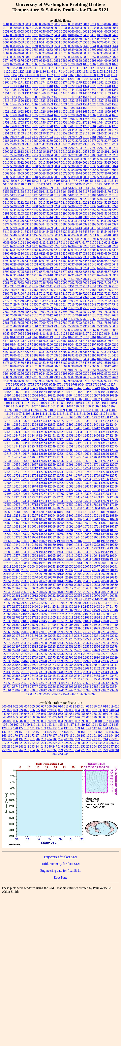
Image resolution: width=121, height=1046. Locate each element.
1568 (42, 104)
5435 (86, 231)
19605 (52, 555)
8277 (28, 351)
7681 (6, 322)
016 (94, 706)
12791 (25, 482)
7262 (64, 297)
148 (9, 732)
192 (100, 735)
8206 (86, 344)
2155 (35, 133)
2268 (42, 140)
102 (105, 721)
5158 (21, 191)
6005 (71, 235)
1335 (13, 89)
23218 (52, 672)
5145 (93, 188)
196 (4, 739)
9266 (21, 373)
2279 (6, 144)
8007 (115, 326)
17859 (69, 504)
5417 (107, 228)
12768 (87, 475)
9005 (93, 366)
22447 (69, 643)
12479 (7, 442)
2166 (107, 133)
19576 (7, 555)
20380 (52, 581)
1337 (28, 89)
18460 (7, 523)
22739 (69, 654)
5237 (78, 206)
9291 (57, 373)
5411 (64, 228)
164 (100, 732)
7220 (86, 293)
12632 (43, 457)
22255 (25, 639)
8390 (57, 355)
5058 (93, 169)
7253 (21, 297)
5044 (115, 166)
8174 (28, 341)
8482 (35, 362)
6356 (28, 257)
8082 (115, 330)
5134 (13, 188)
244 (38, 746)
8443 (35, 359)
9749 (115, 381)
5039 (93, 166)
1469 (115, 93)
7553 (21, 308)
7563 (57, 308)
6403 (50, 260)
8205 (78, 344)
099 (88, 721)
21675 (69, 614)
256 (105, 746)
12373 (34, 421)
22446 (61, 643)
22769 (34, 657)
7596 (64, 311)
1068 (35, 64)
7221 (93, 293)
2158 (57, 133)
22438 (43, 643)
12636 (78, 457)
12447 (16, 435)
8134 (107, 333)
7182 (78, 290)
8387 (50, 355)
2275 (93, 140)
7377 (6, 300)
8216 (42, 348)
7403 (71, 300)
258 (117, 746)
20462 (69, 581)
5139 (50, 188)
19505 (96, 552)
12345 (7, 417)
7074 (86, 279)
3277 (71, 155)
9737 (100, 381)
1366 (42, 93)
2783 (6, 148)
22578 (114, 646)
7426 (6, 304)
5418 (115, 228)
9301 (93, 373)
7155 (100, 286)
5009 (115, 159)
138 (71, 728)
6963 (107, 275)
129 (21, 728)
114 (55, 724)
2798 (107, 148)
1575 (93, 104)
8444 (42, 359)
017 (99, 706)
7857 (28, 326)
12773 (114, 475)
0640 (86, 46)
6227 (50, 246)
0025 (28, 28)
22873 (52, 661)
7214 (57, 293)
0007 (50, 24)
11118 (77, 413)
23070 (61, 668)
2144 (71, 129)
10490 (96, 391)
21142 (87, 599)
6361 (64, 257)
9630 (78, 377)
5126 (78, 184)
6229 (64, 246)
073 (60, 717)
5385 (50, 224)
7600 (93, 311)
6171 (78, 242)
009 (55, 706)
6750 (57, 268)
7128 (20, 286)
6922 (78, 275)
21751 (114, 614)
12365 (78, 417)
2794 (78, 148)
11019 (34, 402)
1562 (115, 100)
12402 (105, 424)
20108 (25, 570)
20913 (43, 595)
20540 (43, 584)
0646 (13, 49)
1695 (64, 119)
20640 (7, 592)
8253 (6, 351)
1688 (21, 119)
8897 (64, 366)
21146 (95, 599)
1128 (28, 71)
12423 (25, 432)
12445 (114, 432)
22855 (34, 661)
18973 (16, 537)
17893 (87, 504)
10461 (25, 391)
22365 (114, 639)
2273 (78, 140)
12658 (43, 464)
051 (55, 713)
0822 (35, 53)
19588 (25, 555)
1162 (50, 75)
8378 (6, 355)
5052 (57, 169)
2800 (6, 151)
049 (43, 713)
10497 (7, 395)
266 (43, 750)
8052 (64, 330)
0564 (57, 42)
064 (9, 717)
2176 (64, 137)
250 (71, 746)
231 (83, 743)
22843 (16, 661)
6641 (100, 264)
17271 (52, 493)
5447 (115, 231)
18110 (69, 512)
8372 (100, 351)
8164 (93, 337)
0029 (50, 28)
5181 (71, 195)
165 (105, 732)
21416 (43, 606)
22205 (52, 635)
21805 (52, 617)
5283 (21, 213)
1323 (78, 86)
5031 (35, 166)
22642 (52, 650)
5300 (78, 213)
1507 (50, 97)
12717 (60, 468)
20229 (105, 573)
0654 (57, 49)
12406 (7, 428)
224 (43, 743)
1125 (7, 71)
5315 (57, 217)
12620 (52, 453)
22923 (87, 661)
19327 (52, 548)
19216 (87, 544)
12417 (96, 428)
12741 (61, 472)
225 (49, 743)
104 (117, 721)
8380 (13, 355)
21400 (34, 606)
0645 (6, 49)
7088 (50, 282)
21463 (96, 606)
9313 (35, 377)
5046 (13, 169)
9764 (81, 384)
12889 (7, 490)
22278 (69, 639)
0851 (50, 57)
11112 (52, 413)
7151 (71, 286)
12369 (114, 417)
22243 (7, 639)
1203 (78, 78)
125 (116, 724)
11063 (113, 402)
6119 (64, 242)
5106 (64, 180)
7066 (64, 279)
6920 (64, 275)
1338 (35, 89)
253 (88, 746)
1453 (107, 93)
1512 (78, 97)
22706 (114, 650)
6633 (50, 264)
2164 (93, 133)
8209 (107, 344)
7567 (71, 308)
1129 (35, 71)
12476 (96, 439)
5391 (86, 224)
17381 (25, 497)
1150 (78, 71)
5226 (115, 202)
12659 (52, 464)
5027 (6, 166)
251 (77, 746)
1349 (107, 89)
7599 (86, 311)
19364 (105, 548)
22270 (52, 639)
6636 (64, 264)
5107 (71, 180)
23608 (61, 683)
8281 (42, 351)
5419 (6, 231)
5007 (100, 159)
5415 (93, 228)
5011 (13, 162)
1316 (35, 86)
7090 (64, 282)
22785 (61, 657)
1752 (13, 122)
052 (60, 713)
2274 (86, 140)
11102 (87, 410)
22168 (7, 635)
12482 (34, 442)
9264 (6, 373)
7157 (115, 286)
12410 (43, 428)
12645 (43, 461)
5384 (42, 224)
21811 (69, 617)
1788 (6, 129)
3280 (93, 155)
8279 (35, 351)
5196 (57, 199)
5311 (42, 217)
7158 (6, 290)
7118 (13, 286)
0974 (6, 64)
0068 (13, 35)
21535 (105, 610)
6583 (6, 264)
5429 (64, 231)
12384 (7, 424)
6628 (13, 264)
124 (110, 724)
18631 (16, 526)
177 (55, 735)
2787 (35, 148)
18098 (52, 512)
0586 (21, 46)
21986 (69, 628)
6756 (100, 268)
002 (15, 706)
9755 (31, 384)
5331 (57, 220)
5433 (71, 231)
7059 (57, 279)
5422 (28, 231)
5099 (13, 180)
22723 (25, 654)
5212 (20, 202)
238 (4, 746)
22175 (16, 635)
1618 (107, 108)
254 (94, 746)
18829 (25, 533)
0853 (64, 57)
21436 (69, 606)
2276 (100, 140)
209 (77, 739)
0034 (86, 28)
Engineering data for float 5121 (60, 870)
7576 (107, 308)
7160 (21, 290)
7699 (35, 322)
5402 (35, 228)
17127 (69, 490)
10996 (52, 399)
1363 (21, 93)
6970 (13, 279)
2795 (86, 148)
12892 (16, 490)
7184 (93, 290)
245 (43, 746)
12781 (61, 479)
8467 (93, 359)
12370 (7, 421)
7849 (13, 326)
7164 (35, 290)
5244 (13, 210)
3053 (42, 155)
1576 (100, 104)
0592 (42, 46)
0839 (21, 57)
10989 (114, 395)
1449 (78, 93)
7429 (13, 304)
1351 (6, 93)
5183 (86, 195)
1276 (57, 82)
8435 (28, 359)
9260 (115, 370)
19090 (61, 541)
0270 (35, 35)
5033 (50, 166)
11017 (17, 402)
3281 (100, 155)
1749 (107, 119)
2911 (107, 151)
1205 (92, 78)
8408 (6, 359)
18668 (52, 526)
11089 (95, 406)
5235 (64, 206)
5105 (57, 180)
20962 (87, 595)
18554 (61, 523)
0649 (28, 49)
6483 (64, 260)
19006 (34, 537)
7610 (35, 315)
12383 (114, 421)
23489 (34, 679)
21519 (78, 610)
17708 (25, 504)
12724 (87, 468)
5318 (78, 217)
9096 (57, 370)
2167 (115, 133)
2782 (115, 144)
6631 (35, 264)
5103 (42, 180)
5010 (6, 162)
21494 (43, 610)
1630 (50, 111)
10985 (78, 395)
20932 (69, 595)
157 (60, 732)
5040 (100, 166)
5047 (21, 169)
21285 (34, 603)
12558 (87, 446)
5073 (71, 173)
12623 (78, 453)
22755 (7, 657)
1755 (35, 122)
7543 (93, 304)
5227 (6, 206)
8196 (21, 344)
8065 (78, 330)
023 (15, 710)
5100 (21, 180)
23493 (43, 679)
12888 (114, 486)
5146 (100, 188)
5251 (64, 210)
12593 (16, 450)
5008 (107, 159)
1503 (35, 97)
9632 (93, 377)
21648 (25, 614)
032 (66, 710)
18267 (34, 515)
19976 (69, 563)
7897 (42, 326)
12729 (7, 472)
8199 (42, 344)
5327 (28, 220)
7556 (28, 308)
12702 (105, 464)
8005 (107, 326)
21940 (114, 624)
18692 (69, 526)
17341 (114, 493)
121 (93, 724)
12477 (105, 439)
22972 (43, 664)
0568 (86, 42)
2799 (115, 148)
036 (88, 710)
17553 (69, 501)
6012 (100, 235)
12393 (52, 424)
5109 (86, 180)
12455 (87, 435)
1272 (28, 82)
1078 (71, 64)
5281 (6, 213)
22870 (43, 661)
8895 (57, 366)
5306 (6, 217)
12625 (96, 453)
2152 (13, 133)
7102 (100, 282)
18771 (52, 530)
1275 (50, 82)
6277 (100, 246)
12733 (25, 472)
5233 (50, 206)
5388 (64, 224)
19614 (61, 555)
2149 (107, 129)
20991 (8, 599)
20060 (78, 566)
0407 (78, 35)
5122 (49, 184)
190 (88, 735)
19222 (96, 544)
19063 (105, 537)
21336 (96, 603)
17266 (34, 493)
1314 (21, 86)
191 (94, 735)
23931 (52, 690)
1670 (21, 115)
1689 (28, 119)
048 (38, 713)
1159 (28, 75)
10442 (69, 388)
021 (4, 710)
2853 (86, 151)
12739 (52, 472)
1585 (50, 108)
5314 (49, 217)
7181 (71, 290)
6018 (107, 235)
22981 (61, 664)
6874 (50, 271)
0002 (13, 24)
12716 (52, 468)
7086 (42, 282)
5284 (28, 213)
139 (77, 728)
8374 (107, 351)
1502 (28, 97)
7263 (71, 297)
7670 (100, 319)
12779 (43, 479)
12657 (34, 464)
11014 (8, 402)
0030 (57, 28)
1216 (107, 78)
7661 (64, 319)
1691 (35, 119)
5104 (50, 180)
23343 (105, 672)
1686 (6, 119)
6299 (57, 250)
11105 (113, 410)
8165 (100, 337)
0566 (71, 42)
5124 (64, 184)
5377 (6, 224)
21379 (16, 606)
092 (49, 721)
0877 (28, 60)
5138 (42, 188)
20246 (7, 577)
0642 (100, 46)
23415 (52, 675)
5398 (6, 228)
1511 (71, 97)
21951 (7, 628)
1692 (42, 119)
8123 (64, 333)
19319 (43, 548)
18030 (69, 508)
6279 (115, 246)
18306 (69, 515)
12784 (87, 479)
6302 (78, 250)
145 (111, 728)
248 (60, 746)
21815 (78, 617)
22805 (87, 657)
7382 (28, 300)
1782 (78, 126)
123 (104, 724)
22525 (52, 646)
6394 (13, 260)
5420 (13, 231)
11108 (26, 413)
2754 (100, 144)
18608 (114, 523)
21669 (52, 614)
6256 (78, 246)
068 (32, 717)
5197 (64, 199)
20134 (78, 570)
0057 (50, 31)
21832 (114, 617)
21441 (78, 606)
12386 (25, 424)
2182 (100, 137)
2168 (6, 137)
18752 (16, 530)
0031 (64, 28)
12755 (43, 475)
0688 (64, 49)
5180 (64, 195)
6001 (57, 235)
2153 (21, 133)
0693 (100, 49)
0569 (93, 42)
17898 (96, 504)
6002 (64, 235)
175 (43, 735)
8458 (71, 359)
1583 (35, 108)
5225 (107, 202)
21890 (34, 624)
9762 (67, 384)
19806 (78, 559)
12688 (61, 464)
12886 (105, 486)
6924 (93, 275)
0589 (28, 46)
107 (16, 724)
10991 (16, 399)
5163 (57, 191)
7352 (107, 297)
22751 (105, 654)
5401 (28, 228)
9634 (100, 377)
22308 (105, 639)
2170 (21, 137)
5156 (6, 191)
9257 (107, 370)
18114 (78, 512)
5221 (78, 202)
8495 (71, 362)
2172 (35, 137)
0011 (71, 24)
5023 (93, 162)
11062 (104, 402)
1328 (107, 86)
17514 (34, 501)
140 (83, 728)
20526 (114, 581)
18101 (61, 512)
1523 (42, 100)
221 (26, 743)
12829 (25, 486)
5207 (100, 199)
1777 (42, 126)
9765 (89, 384)
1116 (57, 68)
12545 (43, 446)
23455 (96, 675)
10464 (43, 391)
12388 (34, 424)
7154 (93, 286)
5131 (107, 184)
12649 (78, 461)
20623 (87, 588)
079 (94, 717)
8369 (93, 351)
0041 (115, 28)
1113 (36, 68)
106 (10, 724)
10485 (78, 391)
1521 (28, 100)
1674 (50, 115)
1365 (35, 93)
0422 (6, 38)
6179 (93, 242)
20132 (69, 570)
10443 (78, 388)
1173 (13, 78)
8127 (86, 333)
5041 (107, 166)
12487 (69, 442)
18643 (25, 526)
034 (77, 710)
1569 (50, 104)
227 (60, 743)
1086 (86, 64)
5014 (35, 162)
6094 (93, 239)
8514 (6, 366)
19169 (34, 544)
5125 (71, 184)
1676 (57, 115)
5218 (64, 202)
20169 (43, 573)
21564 (7, 614)
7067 (71, 279)
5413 (78, 228)
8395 (93, 355)
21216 (113, 599)
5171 (115, 191)
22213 (69, 635)
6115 (50, 242)
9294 (71, 373)
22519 (43, 646)
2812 (13, 151)
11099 (61, 410)
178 (60, 735)
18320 (87, 515)
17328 (96, 493)
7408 (86, 300)
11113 (60, 413)
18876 (78, 533)
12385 (16, 424)
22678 (87, 650)
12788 (7, 482)
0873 (115, 57)
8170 (6, 341)
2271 (64, 140)
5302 (93, 213)
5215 (42, 202)
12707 (114, 464)
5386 (57, 224)
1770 (28, 126)
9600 (64, 377)
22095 (61, 632)
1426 (57, 93)
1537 (100, 100)
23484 (25, 679)
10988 (105, 395)
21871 (87, 621)
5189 (6, 199)
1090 (115, 64)
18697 (78, 526)
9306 (13, 377)
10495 (114, 391)
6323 (35, 253)
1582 (28, 108)
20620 (78, 588)
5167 (86, 191)
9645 (6, 381)
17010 (25, 490)
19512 (105, 552)
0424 (21, 38)
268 (55, 750)
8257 (21, 351)
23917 (43, 690)
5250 (57, 210)
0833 (100, 53)
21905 (69, 624)
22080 (34, 632)
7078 (100, 279)
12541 (16, 446)
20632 (114, 588)
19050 (87, 537)
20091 (114, 566)
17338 (105, 493)
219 (15, 743)
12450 (43, 435)
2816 (42, 151)
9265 (13, 373)
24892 (92, 694)
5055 (71, 169)
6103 (35, 242)
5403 (42, 228)
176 (49, 735)
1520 (21, 100)
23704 (96, 683)
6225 (35, 246)
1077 (64, 64)
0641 (93, 46)
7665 (78, 319)
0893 (93, 60)
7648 (28, 319)
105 (4, 724)
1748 (100, 119)
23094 (87, 668)
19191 (61, 544)
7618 (78, 315)
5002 (64, 159)
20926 (61, 595)
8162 (78, 337)
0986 (28, 64)
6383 (100, 257)
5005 (86, 159)
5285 (35, 213)
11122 (94, 413)
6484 (71, 260)
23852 (105, 686)
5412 (71, 228)
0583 (13, 46)
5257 (93, 210)
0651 (42, 49)
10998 (70, 399)
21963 (25, 628)
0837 (13, 57)
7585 (13, 311)
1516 (107, 97)
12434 (96, 432)
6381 (86, 257)
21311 (87, 603)
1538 (107, 100)
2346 (71, 144)
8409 (13, 359)
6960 (100, 275)
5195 (50, 199)
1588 (71, 108)
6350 (107, 253)
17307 (61, 493)
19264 (105, 544)
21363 (114, 603)
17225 (16, 493)
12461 (25, 439)
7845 (6, 326)
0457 (64, 38)
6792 (115, 268)
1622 (13, 111)
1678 (71, 115)
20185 (61, 573)
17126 (61, 490)
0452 (28, 38)
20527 (7, 584)
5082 (21, 177)
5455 (50, 235)
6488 (93, 260)
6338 (86, 253)
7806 (86, 322)
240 (15, 746)
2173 (42, 137)
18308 (78, 515)
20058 (69, 566)
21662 (34, 614)
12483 (43, 442)
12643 (25, 461)
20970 (96, 595)
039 (105, 710)
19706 (7, 559)
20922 (52, 595)
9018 (115, 366)
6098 (6, 242)
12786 (105, 479)
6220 (6, 246)
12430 (69, 432)
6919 (57, 275)
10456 (114, 388)
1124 (114, 68)
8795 (21, 366)
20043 (34, 566)
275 (83, 750)
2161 (71, 133)
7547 (107, 304)
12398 (78, 424)
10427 (111, 384)
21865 (78, 621)
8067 (93, 330)
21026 (26, 599)
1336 (21, 89)
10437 (52, 388)
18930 (114, 533)
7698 (28, 322)
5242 (115, 206)
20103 (16, 570)
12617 (25, 453)
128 (15, 728)
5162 (50, 191)
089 (32, 721)
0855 (78, 57)
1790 (21, 129)
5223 (93, 202)
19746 (52, 559)
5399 (13, 228)
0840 (28, 57)
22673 (78, 650)
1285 (107, 82)
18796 (78, 530)
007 (43, 706)
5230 (28, 206)
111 (38, 724)
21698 (87, 614)
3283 (115, 155)
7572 (93, 308)
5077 (100, 173)
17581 (87, 501)
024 (21, 710)
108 (21, 724)
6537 (107, 260)
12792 (34, 482)
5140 (57, 188)
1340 (50, 89)
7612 (49, 315)
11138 (112, 413)
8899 (78, 366)
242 (26, 746)
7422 (107, 300)
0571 (107, 42)
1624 (28, 111)
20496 (96, 581)
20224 (96, 573)
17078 (52, 490)
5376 (115, 220)
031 (60, 710)
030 (55, 710)
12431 (78, 432)
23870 (25, 690)
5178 (50, 195)
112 (43, 724)
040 (111, 710)
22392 (16, 643)
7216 (71, 293)
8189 (107, 341)
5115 (6, 184)
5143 (78, 188)
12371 (16, 421)
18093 (34, 512)
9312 (28, 377)
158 (66, 732)
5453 (42, 235)
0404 (57, 35)
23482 (16, 679)
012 (71, 706)
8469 (100, 359)
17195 (7, 493)
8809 (28, 366)
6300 (64, 250)
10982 (52, 395)
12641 (7, 461)
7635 (115, 315)
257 (111, 746)
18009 (34, 508)
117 (71, 724)
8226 (71, 348)
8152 (64, 337)
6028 (64, 239)
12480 (16, 442)
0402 (49, 35)
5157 (13, 191)
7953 (64, 326)
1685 (115, 115)
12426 (43, 432)
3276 (64, 155)
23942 (69, 690)
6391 (107, 257)
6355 (21, 257)
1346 (86, 89)
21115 (61, 599)
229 (71, 743)
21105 (52, 599)
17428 (69, 497)
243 (32, 746)
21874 (96, 621)
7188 (6, 293)
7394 (50, 300)
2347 (78, 144)
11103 (95, 410)
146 (117, 728)
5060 (100, 169)
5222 (86, 202)
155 (49, 732)
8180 (64, 341)
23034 (105, 664)
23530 (96, 679)
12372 (25, 421)
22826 (105, 657)
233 (94, 743)
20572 (87, 584)
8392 (71, 355)
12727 (105, 468)
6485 (78, 260)
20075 (87, 566)
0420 (107, 35)
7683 (13, 322)
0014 (93, 24)
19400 (16, 552)
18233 (16, 515)
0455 (50, 38)
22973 (52, 664)
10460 (16, 391)
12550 (61, 446)
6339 (93, 253)
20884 (25, 595)
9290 (50, 373)
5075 (86, 173)
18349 (16, 519)
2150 (115, 129)
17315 (78, 493)
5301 (86, 213)
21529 (96, 610)
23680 (87, 683)
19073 (34, 541)
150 (21, 732)
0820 (21, 53)
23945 (78, 690)
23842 (87, 686)
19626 (78, 555)
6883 (86, 271)
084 (4, 721)
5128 (93, 184)
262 (21, 750)
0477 (86, 38)
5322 (107, 217)
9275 (35, 373)
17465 (105, 497)
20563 (78, 584)
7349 (100, 297)
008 (49, 706)
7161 (28, 290)
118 (76, 724)
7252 (13, 297)
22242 (114, 635)
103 (111, 721)
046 (26, 713)
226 (55, 743)
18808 (87, 530)
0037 (100, 28)
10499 (16, 395)
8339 (78, 351)
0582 (6, 46)
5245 (21, 210)
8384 (42, 355)
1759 (64, 122)
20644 (16, 592)
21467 (105, 606)
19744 (43, 559)
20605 (52, 588)
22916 (78, 661)
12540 (7, 446)
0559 (49, 42)
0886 (64, 60)
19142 (16, 544)
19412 (43, 552)
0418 (93, 35)
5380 (21, 224)
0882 (57, 60)
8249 (107, 348)
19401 (25, 552)
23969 (114, 690)
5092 (93, 177)
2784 (13, 148)
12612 (96, 450)
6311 (28, 253)
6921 (71, 275)
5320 (93, 217)
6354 (13, 257)
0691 (86, 49)
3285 (13, 159)
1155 (114, 71)
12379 (78, 421)
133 (43, 728)
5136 (28, 188)
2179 (78, 137)
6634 (57, 264)
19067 (16, 541)
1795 (42, 129)
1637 (93, 111)
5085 (42, 177)
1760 (71, 122)
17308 (69, 493)
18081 (16, 512)
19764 (69, 559)
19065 (114, 537)
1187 (21, 78)
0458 (71, 38)
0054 (28, 31)
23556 (114, 679)
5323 (115, 217)
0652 (50, 49)
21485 (16, 610)
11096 (34, 410)
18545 (52, 523)
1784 (93, 126)
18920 (105, 533)
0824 (50, 53)
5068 (42, 173)
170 (15, 735)
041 (117, 710)
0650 (35, 49)
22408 (25, 643)
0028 (42, 28)
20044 (43, 566)
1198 (42, 78)
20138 (114, 570)
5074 (78, 173)
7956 (71, 326)
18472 (25, 523)
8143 (21, 337)
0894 (100, 60)
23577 (16, 683)
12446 (7, 435)
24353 (47, 694)
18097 (43, 512)
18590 (87, 523)
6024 (35, 239)
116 (66, 724)
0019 (6, 28)
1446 (64, 93)
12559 (96, 446)
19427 (52, 552)
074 (66, 717)
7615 (71, 315)
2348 (86, 144)
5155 (115, 188)
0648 (21, 49)
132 (38, 728)
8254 (13, 351)
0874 (6, 60)
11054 (69, 402)
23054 (25, 668)
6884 (93, 271)
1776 (35, 126)
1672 (35, 115)
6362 (71, 257)
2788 (42, 148)
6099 (13, 242)
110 (33, 724)
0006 (42, 24)
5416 (100, 228)
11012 (113, 399)
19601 (43, 555)
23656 (78, 683)
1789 (13, 129)
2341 (35, 144)
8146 (42, 337)
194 (111, 735)
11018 (25, 402)
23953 (96, 690)
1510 (64, 97)
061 (111, 713)
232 (88, 743)
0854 (71, 57)
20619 (69, 588)
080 (100, 717)
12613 (105, 450)
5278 (100, 210)
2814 (28, 151)
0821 (28, 53)
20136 (96, 570)
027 (38, 710)
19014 (43, 537)
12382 (105, 421)
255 (100, 746)
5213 (28, 202)
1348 (100, 89)
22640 (43, 650)
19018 (61, 537)
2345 (64, 144)
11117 (69, 413)
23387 (25, 675)
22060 (7, 632)
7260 (50, 297)
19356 (87, 548)
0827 (57, 53)
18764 (43, 530)
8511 (115, 362)
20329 (87, 577)
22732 (61, 654)
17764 (52, 504)
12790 (16, 482)
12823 (87, 482)
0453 (35, 38)
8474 (115, 359)
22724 (34, 654)
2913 (6, 155)
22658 (69, 650)
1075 (50, 64)
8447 (50, 359)
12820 (61, 482)
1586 (57, 108)
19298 (16, 548)
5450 (21, 235)
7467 (42, 304)
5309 (28, 217)
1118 (71, 68)
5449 (13, 235)
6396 (21, 260)
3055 (57, 155)
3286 (21, 159)
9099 (64, 370)
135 (55, 728)
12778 (34, 479)
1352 (13, 93)
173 (32, 735)
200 (26, 739)
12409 (34, 428)
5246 (28, 210)
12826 (114, 482)
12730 (16, 472)
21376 (7, 606)
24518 (56, 694)
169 (9, 735)
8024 (28, 330)
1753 (21, 122)
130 (26, 728)
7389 (42, 300)
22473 (78, 643)
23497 (52, 679)
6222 (13, 246)
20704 (69, 592)
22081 (43, 632)
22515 (34, 646)
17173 (105, 490)
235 (105, 743)
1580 (13, 108)
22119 (78, 632)
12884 (87, 486)
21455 (87, 606)
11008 (105, 399)
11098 (52, 410)
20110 (43, 570)
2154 (28, 133)
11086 (87, 406)
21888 (25, 624)
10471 (61, 391)
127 (9, 728)
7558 (42, 308)
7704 (50, 322)
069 (38, 717)
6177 (85, 242)
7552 (13, 308)
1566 (28, 104)
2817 (50, 151)
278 (100, 750)
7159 (13, 290)
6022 (21, 239)
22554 (78, 646)
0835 (115, 53)
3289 (42, 159)
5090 (78, 177)
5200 (86, 199)
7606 (13, 315)
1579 (6, 108)
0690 (78, 49)
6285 (42, 250)
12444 (105, 432)
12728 (114, 468)
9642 (115, 377)
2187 (115, 137)
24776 (83, 694)
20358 (25, 581)
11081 (52, 406)
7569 (86, 308)
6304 (93, 250)
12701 (96, 464)
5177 (42, 195)
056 (83, 713)
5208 (107, 199)
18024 (61, 508)
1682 (93, 115)
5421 (21, 231)
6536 (100, 260)
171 (21, 735)
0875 (13, 60)
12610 (78, 450)
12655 (16, 464)
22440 (52, 643)
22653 (61, 650)
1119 (78, 68)
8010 (13, 330)
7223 (107, 293)
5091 (86, 177)
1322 (71, 86)
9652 (28, 381)
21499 (52, 610)
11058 (95, 402)
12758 (61, 475)
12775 (16, 479)
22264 (43, 639)
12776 (25, 479)
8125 (71, 333)
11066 (17, 406)
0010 (64, 24)
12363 (61, 417)
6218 (107, 242)
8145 (35, 337)
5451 (28, 235)
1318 (50, 86)
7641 (6, 319)
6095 (100, 239)
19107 (78, 541)
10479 (69, 391)
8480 (21, 362)
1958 (50, 129)
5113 (107, 180)
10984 (69, 395)
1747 (93, 119)
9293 (64, 373)
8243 (93, 348)
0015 (100, 24)
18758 (25, 530)
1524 (50, 100)
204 (49, 739)
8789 (13, 366)
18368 (34, 519)
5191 (21, 199)
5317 (71, 217)
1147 (57, 71)
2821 (78, 151)
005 (32, 706)
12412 (60, 428)
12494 (87, 442)
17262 (25, 493)
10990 (8, 399)
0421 (115, 35)
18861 (52, 533)
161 (83, 732)
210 (83, 739)
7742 (57, 322)
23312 (78, 672)
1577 (107, 104)
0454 (42, 38)
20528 (16, 584)
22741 (78, 654)
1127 (21, 71)
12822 (78, 482)
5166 (78, 191)
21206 (104, 599)
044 (15, 713)
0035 (93, 28)
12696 (78, 464)
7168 (64, 290)
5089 (71, 177)
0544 (42, 42)
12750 (7, 475)
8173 (21, 341)
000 (4, 706)
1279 (78, 82)
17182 (114, 490)
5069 (50, 173)
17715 (34, 504)
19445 (78, 552)
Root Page (60, 877)
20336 (105, 577)
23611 (69, 683)
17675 (16, 504)
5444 (93, 231)
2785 (21, 148)
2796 (93, 148)
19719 (25, 559)
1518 (6, 100)
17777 (61, 504)
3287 (28, 159)
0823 (42, 53)
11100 (69, 410)
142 (94, 728)
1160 (35, 75)
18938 (7, 537)
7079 (107, 279)
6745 (20, 268)
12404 (114, 424)
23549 (105, 679)
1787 (115, 126)
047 (32, 713)
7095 (78, 282)
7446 (28, 304)
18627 (7, 526)
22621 (34, 650)
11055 (78, 402)
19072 (25, 541)
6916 (35, 275)
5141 (64, 188)
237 (117, 743)
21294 (61, 603)
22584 (7, 650)
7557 (35, 308)
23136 (7, 672)
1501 (21, 97)
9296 (78, 373)
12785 (96, 479)
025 (26, 710)
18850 (34, 533)
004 (26, 706)
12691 (69, 464)
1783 (86, 126)
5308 (21, 217)
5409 (50, 228)
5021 (86, 162)
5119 (28, 184)
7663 (71, 319)
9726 (93, 381)
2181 (93, 137)
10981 (43, 395)
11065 (8, 406)
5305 (115, 213)
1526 (64, 100)
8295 (57, 351)
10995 (43, 399)
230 (77, 743)
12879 (43, 486)
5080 (6, 177)
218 (9, 743)
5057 (86, 169)
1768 (13, 126)
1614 (78, 108)
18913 (96, 533)
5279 (107, 210)
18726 (105, 526)
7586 (21, 311)
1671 (28, 115)
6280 (6, 250)
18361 (25, 519)
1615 (86, 108)
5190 (13, 199)
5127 (85, 184)
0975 (13, 64)
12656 (25, 464)
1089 (107, 64)
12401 (96, 424)
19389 (7, 552)
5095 (115, 177)
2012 (57, 129)
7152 (78, 286)
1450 (86, 93)
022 (9, 710)
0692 (93, 49)
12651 (96, 461)
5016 (49, 162)
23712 (105, 683)
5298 (64, 213)
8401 (107, 355)
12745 (87, 472)
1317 (42, 86)
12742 (69, 472)
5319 (86, 217)
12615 (7, 453)
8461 (78, 359)
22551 (69, 646)
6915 (28, 275)
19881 (25, 563)
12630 (25, 457)
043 (9, 713)
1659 (107, 111)
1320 (57, 86)
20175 (52, 573)
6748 (42, 268)
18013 (43, 508)
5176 (35, 195)
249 (66, 746)
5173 (13, 195)
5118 (21, 184)
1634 (78, 111)
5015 (42, 162)
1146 (50, 71)
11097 (43, 410)
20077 (96, 566)
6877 (57, 271)
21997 (87, 628)
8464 (86, 359)
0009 (57, 24)
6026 (50, 239)
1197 (35, 78)
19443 (69, 552)
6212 (100, 242)
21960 (16, 628)
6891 (13, 275)
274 (77, 750)
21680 (78, 614)
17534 (52, 501)
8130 (100, 333)
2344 (57, 144)
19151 (25, 544)
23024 (87, 664)
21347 (105, 603)
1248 (114, 78)
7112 (6, 286)
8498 (86, 362)
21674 (61, 614)
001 (9, 706)
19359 (96, 548)
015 (88, 706)
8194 (13, 344)
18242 (25, 515)
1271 (21, 82)
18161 (96, 512)
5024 (100, 162)
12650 (87, 461)
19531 (114, 552)
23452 (87, 675)
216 (116, 739)
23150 (16, 672)
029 (49, 710)
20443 (61, 581)
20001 (105, 563)
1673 (42, 115)
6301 (71, 250)
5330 (50, 220)
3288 (35, 159)
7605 (6, 315)
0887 (71, 60)
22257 (34, 639)
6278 (107, 246)
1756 (42, 122)
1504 (42, 97)
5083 (28, 177)
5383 (35, 224)
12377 (61, 421)
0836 (6, 57)
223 (38, 743)
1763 (93, 122)
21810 (61, 617)
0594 (57, 46)
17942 (7, 508)
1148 (64, 71)
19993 (87, 563)
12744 (78, 472)
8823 (42, 366)
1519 (13, 100)
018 (105, 706)
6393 (6, 260)
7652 (42, 319)
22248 (16, 639)
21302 (78, 603)
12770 (105, 475)
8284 (50, 351)
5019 (71, 162)
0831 (86, 53)
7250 (115, 293)
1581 (21, 108)
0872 (107, 57)
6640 (93, 264)
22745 (96, 654)
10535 (25, 395)
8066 (86, 330)
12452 (61, 435)
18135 (87, 512)
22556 (96, 646)
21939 (105, 624)
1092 (14, 68)
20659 (25, 592)
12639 (105, 457)
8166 (107, 337)
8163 (86, 337)
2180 (86, 137)
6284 (35, 250)
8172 (13, 341)
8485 (50, 362)
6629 (21, 264)
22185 (25, 635)
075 (71, 717)
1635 (86, 111)
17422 (61, 497)
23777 (34, 686)
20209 (78, 573)
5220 (71, 202)
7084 (28, 282)
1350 (115, 89)
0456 (57, 38)
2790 (57, 148)
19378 (114, 548)
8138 (115, 333)
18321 (96, 515)
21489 (34, 610)
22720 (16, 654)
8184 (86, 341)
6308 (6, 253)
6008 (78, 235)
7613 (57, 315)
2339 (21, 144)
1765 (107, 122)
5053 (64, 169)
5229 (21, 206)
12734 (34, 472)
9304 (115, 373)
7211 (35, 293)
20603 (43, 588)
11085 (78, 406)
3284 (6, 159)
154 (43, 732)
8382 (28, 355)
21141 (78, 599)
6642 (107, 264)
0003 (21, 24)
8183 (78, 341)
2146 (86, 129)
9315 (42, 377)
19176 (43, 544)
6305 (100, 250)
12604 (25, 450)
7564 (64, 308)
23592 (25, 683)
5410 (57, 228)
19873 (114, 559)
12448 (25, 435)
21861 (69, 621)
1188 (28, 78)
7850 (21, 326)
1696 (71, 119)
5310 (35, 217)
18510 (43, 523)
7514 (64, 304)
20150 (25, 573)
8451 (64, 359)
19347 (78, 548)
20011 (7, 566)
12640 (114, 457)
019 (111, 706)
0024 (21, 28)
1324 (86, 86)
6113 (42, 242)
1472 (6, 97)
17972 (25, 508)
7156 (107, 286)
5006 (93, 159)
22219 (87, 635)
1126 (14, 71)
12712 (34, 468)
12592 (7, 450)
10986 (87, 395)
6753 (78, 268)
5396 (107, 224)
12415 (78, 428)
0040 (107, 28)
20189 (69, 573)
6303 (86, 250)
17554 (78, 501)
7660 (57, 319)
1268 (6, 82)
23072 (69, 668)
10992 (25, 399)
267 (49, 750)
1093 (22, 68)
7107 (115, 282)
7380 (21, 300)
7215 (64, 293)
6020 (6, 239)
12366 (87, 417)
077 (83, 717)
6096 (107, 239)
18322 (105, 515)
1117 (64, 68)
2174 (50, 137)
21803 (43, 617)
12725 (96, 468)
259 (4, 750)
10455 (105, 388)
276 (88, 750)
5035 (64, 166)
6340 (100, 253)
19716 (16, 559)
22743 (87, 654)
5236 (71, 206)
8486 (57, 362)
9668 (78, 381)
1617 (100, 108)
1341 (57, 89)
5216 (49, 202)
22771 (43, 657)
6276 (93, 246)
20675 (43, 592)
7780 (64, 322)
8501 (100, 362)
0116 (28, 35)
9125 (78, 370)
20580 (114, 584)
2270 (57, 140)
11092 (8, 410)
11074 (34, 406)
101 (100, 721)
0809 (13, 53)
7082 (13, 282)
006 (38, 706)
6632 (42, 264)
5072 (64, 173)
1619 (115, 108)
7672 (107, 319)
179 (66, 735)
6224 (28, 246)
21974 (43, 628)
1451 (93, 93)
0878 (35, 60)
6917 (42, 275)
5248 (42, 210)
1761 (78, 122)
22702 (105, 650)
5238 (86, 206)
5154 (107, 188)
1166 (78, 75)
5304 (107, 213)
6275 (86, 246)
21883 (16, 624)
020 (116, 706)
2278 (115, 140)
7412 (93, 300)
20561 (69, 584)
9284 (42, 373)
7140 (42, 286)
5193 (35, 199)
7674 (115, 319)
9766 (96, 384)
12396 (69, 424)
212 (94, 739)
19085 (52, 541)
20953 (78, 595)
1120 (85, 68)
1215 (100, 78)
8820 (35, 366)
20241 (114, 573)
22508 (25, 646)
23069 (52, 668)
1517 (115, 97)
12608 (61, 450)
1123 (106, 68)
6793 (6, 271)
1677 (64, 115)
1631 (57, 111)
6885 (100, 271)
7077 (93, 279)
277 (94, 750)
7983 (93, 326)
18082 (25, 512)
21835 (7, 621)
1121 (92, 68)
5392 (93, 224)
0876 (21, 60)
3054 (50, 155)
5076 (93, 173)
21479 (7, 610)
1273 (35, 82)
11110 (35, 413)
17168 (96, 490)
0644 (115, 46)
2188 (6, 140)
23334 (87, 672)
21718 (96, 614)
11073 (25, 406)
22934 (96, 661)
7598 (78, 311)
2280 (13, 144)
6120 (71, 242)
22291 (87, 639)
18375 (52, 519)
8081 (107, 330)
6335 (64, 253)
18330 (114, 515)
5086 (50, 177)
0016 (107, 24)
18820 (105, 530)
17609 (105, 501)
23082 (78, 668)
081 (105, 717)
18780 (61, 530)
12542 (25, 446)
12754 (34, 475)
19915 (34, 563)
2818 (57, 151)
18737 (114, 526)
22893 (61, 661)
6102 (28, 242)
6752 (71, 268)
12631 (34, 457)
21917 (87, 624)
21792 (34, 617)
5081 (13, 177)
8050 (57, 330)
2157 (50, 133)
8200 (50, 344)
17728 (43, 504)
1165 (71, 75)
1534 (78, 100)
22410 (34, 643)
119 (82, 724)
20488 (78, 581)
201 (32, 739)
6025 (42, 239)
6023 (28, 239)
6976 (35, 279)
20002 (114, 563)
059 (100, 713)
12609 (69, 450)
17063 (34, 490)
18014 (52, 508)
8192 (115, 341)
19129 (114, 541)
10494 (105, 391)
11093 (17, 410)
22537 (61, 646)
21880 (7, 624)
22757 (16, 657)
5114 (115, 180)
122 (99, 724)
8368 (86, 351)
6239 (71, 246)
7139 (35, 286)
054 (71, 713)
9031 (13, 370)
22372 (7, 643)
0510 (28, 42)
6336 (71, 253)
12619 (43, 453)
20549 (61, 584)
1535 (86, 100)
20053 (52, 566)
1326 (93, 86)
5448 (6, 235)
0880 (42, 60)
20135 (87, 570)
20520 (105, 581)
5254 (78, 210)
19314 (34, 548)
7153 (86, 286)
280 (111, 750)
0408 (86, 35)
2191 (28, 140)
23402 (34, 675)
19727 (34, 559)
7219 (78, 293)
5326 (21, 220)
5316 (64, 217)
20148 (16, 573)
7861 (35, 326)
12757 (52, 475)
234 (100, 743)
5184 (93, 195)
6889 (6, 275)
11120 (86, 413)
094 (60, 721)
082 (111, 717)
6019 (115, 235)
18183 (114, 512)
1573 (78, 104)
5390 (78, 224)
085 (9, 721)
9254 (93, 370)
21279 (25, 603)
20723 (78, 592)
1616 (93, 108)
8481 (28, 362)
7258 (42, 297)
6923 (86, 275)
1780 (64, 126)
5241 (107, 206)
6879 (64, 271)
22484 (105, 643)
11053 (60, 402)
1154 (107, 71)
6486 (86, 260)
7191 (28, 293)
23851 (96, 686)
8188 (100, 341)
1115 (50, 68)
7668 (93, 319)
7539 (86, 304)
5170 (107, 191)
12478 (114, 439)
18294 (52, 515)
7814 (93, 322)
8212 (13, 348)
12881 (61, 486)
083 (117, 717)
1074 (42, 64)
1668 (6, 115)
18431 (105, 519)
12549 (52, 446)
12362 (52, 417)
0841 (35, 57)
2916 (28, 155)
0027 (35, 28)
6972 (21, 279)
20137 (105, 570)
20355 (16, 581)
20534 (34, 584)
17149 (78, 490)
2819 (64, 151)
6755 (93, 268)
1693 (50, 119)
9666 (71, 381)
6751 (64, 268)
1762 (86, 122)
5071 (57, 173)
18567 (78, 523)
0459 (78, 38)
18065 (114, 508)
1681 (86, 115)
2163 (86, 133)
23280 (61, 672)
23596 (34, 683)
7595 (57, 311)
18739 (7, 530)
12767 (78, 475)
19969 (52, 563)
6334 (57, 253)
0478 (93, 38)
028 (43, 710)
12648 (69, 461)
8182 (71, 341)
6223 (21, 246)
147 (4, 732)
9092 (35, 370)
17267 (43, 493)
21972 (34, 628)
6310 (21, 253)
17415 (52, 497)
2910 (100, 151)
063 (4, 717)
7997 (100, 326)
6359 (50, 257)
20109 (34, 570)
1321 (64, 86)
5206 (93, 199)
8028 (35, 330)
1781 (71, 126)
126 (4, 728)
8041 (50, 330)
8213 (20, 348)
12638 (96, 457)
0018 (115, 24)
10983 (61, 395)
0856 (86, 57)
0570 (100, 42)
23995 (38, 694)
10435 (34, 388)
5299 (71, 213)
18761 (34, 530)
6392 (115, 257)
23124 (114, 668)
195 (117, 735)
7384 (35, 300)
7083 (21, 282)
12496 (96, 442)
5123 (56, 184)
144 (105, 728)
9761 (60, 384)
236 (111, 743)
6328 (42, 253)
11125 (103, 413)
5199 (78, 199)
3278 (78, 155)
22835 (7, 661)
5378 (13, 224)
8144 (28, 337)
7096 (86, 282)
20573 (96, 584)
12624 (87, 453)
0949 (107, 60)
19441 (61, 552)
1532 (71, 100)
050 (49, 713)
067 (26, 717)
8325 (71, 351)
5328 (35, 220)
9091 (28, 370)
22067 (25, 632)
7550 (6, 308)
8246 (100, 348)
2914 (13, 155)
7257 (35, 297)
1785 (100, 126)
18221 (7, 515)
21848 (52, 621)
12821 (69, 482)
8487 (64, 362)
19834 (87, 559)
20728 (87, 592)
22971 (34, 664)
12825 (105, 482)
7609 (28, 315)
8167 (115, 337)
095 (66, 721)
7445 (21, 304)
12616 (16, 453)
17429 (78, 497)
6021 (13, 239)
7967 (78, 326)
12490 (78, 442)
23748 (16, 686)
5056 (78, 169)
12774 (7, 479)
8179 (57, 341)
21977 (52, 628)
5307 (13, 217)
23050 (16, 668)
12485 (61, 442)
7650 (35, 319)
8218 (57, 348)
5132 (114, 184)
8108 (35, 333)
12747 (96, 472)
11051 (52, 402)
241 (21, 746)
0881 (50, 60)
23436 (69, 675)
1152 (92, 71)
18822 (7, 533)
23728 (114, 683)
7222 (100, 293)
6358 (42, 257)
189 (83, 735)
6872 (35, 271)
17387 (34, 497)
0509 (21, 42)
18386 (61, 519)
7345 (93, 297)
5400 (21, 228)
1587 (64, 108)
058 (94, 713)
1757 (50, 122)
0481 (107, 38)
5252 (71, 210)
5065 (21, 173)
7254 (28, 297)
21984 (61, 628)
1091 (7, 68)
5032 (42, 166)
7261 (57, 297)
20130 (60, 570)
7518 (71, 304)
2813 (21, 151)
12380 (87, 421)
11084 (69, 406)
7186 (107, 290)
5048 (28, 169)
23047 (114, 664)
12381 (96, 421)
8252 (115, 348)
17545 (61, 501)
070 (43, 717)
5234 (57, 206)
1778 (50, 126)
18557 (69, 523)
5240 (100, 206)
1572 (71, 104)
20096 (7, 570)
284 (66, 753)
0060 (71, 31)
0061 (78, 31)
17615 (114, 501)
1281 (93, 82)
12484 (52, 442)
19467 (87, 552)
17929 (114, 504)
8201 (57, 344)
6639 (86, 264)
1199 (49, 78)
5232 (42, 206)
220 (21, 743)
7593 (42, 311)
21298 (69, 603)
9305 (6, 377)
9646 (13, 381)
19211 (78, 544)
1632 (64, 111)
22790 (69, 657)
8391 (64, 355)
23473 (114, 675)
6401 (42, 260)
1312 (6, 86)
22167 (114, 632)
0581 (115, 42)
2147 (93, 129)
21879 (114, 621)
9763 (74, 384)
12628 (7, 457)
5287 (42, 213)
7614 (64, 315)
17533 (43, 501)
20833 (114, 592)
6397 (28, 260)
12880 (52, 486)
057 (88, 713)
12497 (105, 442)
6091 (71, 239)
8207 (93, 344)
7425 (115, 300)
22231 (96, 635)
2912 (115, 151)
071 (49, 717)
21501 (61, 610)
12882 (69, 486)
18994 (25, 537)
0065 (107, 31)
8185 (93, 341)
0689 (71, 49)
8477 (13, 362)
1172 (6, 78)
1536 (93, 100)
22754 (114, 654)
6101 (21, 242)
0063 (93, 31)
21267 (16, 603)
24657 (74, 694)
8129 (93, 333)
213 (99, 739)
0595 (64, 46)
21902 (61, 624)
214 (105, 739)
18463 (16, 523)
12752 (25, 475)
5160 (35, 191)
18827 (16, 533)
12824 (96, 482)
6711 (13, 268)
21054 (34, 599)
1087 (93, 64)
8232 (78, 348)
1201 (63, 78)
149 (15, 732)
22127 (87, 632)
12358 (25, 417)
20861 (16, 595)
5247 (35, 210)
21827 (105, 617)
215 (111, 739)
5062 (115, 169)
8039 (42, 330)
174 (38, 735)
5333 (71, 220)
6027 (57, 239)
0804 (107, 49)
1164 (64, 75)
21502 (69, 610)
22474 (87, 643)
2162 (78, 133)
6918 (50, 275)
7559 (50, 308)
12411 (52, 428)
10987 (96, 395)
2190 (21, 140)
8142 (13, 337)
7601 (100, 311)
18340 (7, 519)
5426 (57, 231)
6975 (28, 279)
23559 (7, 683)
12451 (52, 435)
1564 (13, 104)
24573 (65, 694)
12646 (52, 461)
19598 (34, 555)
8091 (28, 333)
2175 (57, 137)
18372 (43, 519)
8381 (21, 355)
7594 (50, 311)
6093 (86, 239)
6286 (50, 250)
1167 (85, 75)
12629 (16, 457)
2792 (71, 148)
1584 (42, 108)
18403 (87, 519)
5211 (13, 202)
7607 (21, 315)
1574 (86, 104)
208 (71, 739)
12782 (69, 479)
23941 (61, 690)
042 (4, 713)
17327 (87, 493)
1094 (29, 68)
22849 (25, 661)
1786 (107, 126)
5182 (78, 195)
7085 (35, 282)
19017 (52, 537)
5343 (93, 220)
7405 (78, 300)
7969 (86, 326)
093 (55, 721)
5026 (115, 162)
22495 (114, 643)
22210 (61, 635)
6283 (28, 250)
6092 (78, 239)
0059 (64, 31)
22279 (78, 639)
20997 (17, 599)
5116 (13, 184)
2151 (6, 133)
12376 (52, 421)
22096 (69, 632)
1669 (13, 115)
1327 (100, 86)
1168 (92, 75)
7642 (13, 319)
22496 (7, 646)
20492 (87, 581)
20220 (87, 573)
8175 (35, 341)
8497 (78, 362)
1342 (64, 89)
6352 (115, 253)
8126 (78, 333)
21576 (16, 614)
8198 (35, 344)
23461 (105, 675)
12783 (78, 479)
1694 (57, 119)
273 (71, 750)
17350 (7, 497)
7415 (100, 300)
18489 (34, 523)
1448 (71, 93)
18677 (61, 526)
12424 (34, 432)
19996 (96, 563)
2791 (64, 148)
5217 (57, 202)
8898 (71, 366)
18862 (61, 533)
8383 (35, 355)
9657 (42, 381)
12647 (61, 461)
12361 (43, 417)
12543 (34, 446)
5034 (57, 166)
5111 (93, 180)
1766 (115, 122)
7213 (49, 293)
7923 (50, 326)
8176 (42, 341)
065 (15, 717)
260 (9, 750)
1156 (7, 75)
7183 (86, 290)
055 (77, 713)
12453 (69, 435)
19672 (105, 555)
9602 (71, 377)
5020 (78, 162)
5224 (100, 202)
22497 (16, 646)
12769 (96, 475)
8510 (107, 362)
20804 (96, 592)
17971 (16, 508)
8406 (115, 355)
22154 (105, 632)
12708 (7, 468)
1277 (64, 82)
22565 (105, 646)
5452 (35, 235)
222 (32, 743)
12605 (34, 450)
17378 (16, 497)
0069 (21, 35)
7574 (100, 308)
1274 (42, 82)
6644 (6, 268)
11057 (87, 402)
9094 (42, 370)
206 (60, 739)
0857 (93, 57)
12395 (61, 424)
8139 (6, 337)
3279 (86, 155)
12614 (114, 450)
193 (105, 735)
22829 (114, 657)
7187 (115, 290)
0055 (35, 31)
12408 (25, 428)
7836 (107, 322)
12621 (61, 453)
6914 (21, 275)
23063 (43, 668)
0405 (64, 35)
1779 (57, 126)
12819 (52, 482)
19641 (87, 555)
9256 (100, 370)
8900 (86, 366)
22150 (96, 632)
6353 (6, 257)
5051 (50, 169)
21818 (87, 617)
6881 (71, 271)
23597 (43, 683)
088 (26, 721)
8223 (64, 348)
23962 (105, 690)
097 (77, 721)
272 (66, 750)
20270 (34, 577)
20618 (61, 588)
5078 (107, 173)
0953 (115, 60)
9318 (49, 377)
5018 (64, 162)
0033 (78, 28)
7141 (49, 286)
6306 (107, 250)
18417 (96, 519)
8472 (107, 359)
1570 (57, 104)
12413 (69, 428)
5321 (100, 217)
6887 (107, 271)
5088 (64, 177)
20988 (114, 595)
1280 (86, 82)
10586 (34, 395)
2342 (42, 144)
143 (100, 728)
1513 (86, 97)
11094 (26, 410)
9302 (100, 373)
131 (32, 728)
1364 (28, 93)
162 (88, 732)
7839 (115, 322)
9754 (23, 384)
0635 (78, 46)
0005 (35, 24)
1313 (13, 86)
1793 (35, 129)
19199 (69, 544)
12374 (43, 421)
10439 (61, 388)
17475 (7, 501)
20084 (105, 566)
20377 (43, 581)
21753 (7, 617)
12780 (52, 479)
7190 (21, 293)
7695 (21, 322)
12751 (16, 475)
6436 (57, 260)
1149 (71, 71)
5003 (71, 159)
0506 (115, 38)
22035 (96, 628)
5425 (50, 231)
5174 (21, 195)
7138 (28, 286)
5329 (42, 220)
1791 (28, 129)
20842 (7, 595)
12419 (114, 428)
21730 (105, 614)
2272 (71, 140)
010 (60, 706)
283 (60, 753)
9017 (107, 366)
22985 (69, 664)
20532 (25, 584)
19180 (52, 544)
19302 (25, 548)
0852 (57, 57)
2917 (35, 155)
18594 (96, 523)
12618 (34, 453)
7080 (115, 279)
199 (21, 739)
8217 (49, 348)
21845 (43, 621)
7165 (42, 290)
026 (32, 710)
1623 (21, 111)
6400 (35, 260)
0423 (13, 38)
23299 (69, 672)
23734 (7, 686)
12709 (16, 468)
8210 (115, 344)
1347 (93, 89)
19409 (34, 552)
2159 (64, 133)
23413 (43, 675)
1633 (71, 111)
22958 (16, 664)
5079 (115, 173)
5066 (28, 173)
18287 (43, 515)
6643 (115, 264)
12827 (7, 486)
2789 (50, 148)
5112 (100, 180)
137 (66, 728)
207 (66, 739)
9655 (35, 381)
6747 (35, 268)
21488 (25, 610)
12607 (52, 450)
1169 (100, 75)
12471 (61, 439)
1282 (100, 82)
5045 (6, 169)
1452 (100, 93)
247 (55, 746)
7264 (78, 297)
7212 (42, 293)
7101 (93, 282)
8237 (86, 348)
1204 (85, 78)
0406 (71, 35)
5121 (42, 184)
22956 (7, 664)
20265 (25, 577)
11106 (9, 413)
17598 (96, 501)
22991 (78, 664)
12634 (61, 457)
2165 (100, 133)
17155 (87, 490)
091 (43, 721)
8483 (42, 362)
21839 (25, 621)
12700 (87, 464)
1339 (42, 89)
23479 (7, 679)
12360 (34, 417)
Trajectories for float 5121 (61, 857)
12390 (43, 424)
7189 (13, 293)
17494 (25, 501)
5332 (64, 220)
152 (32, 732)
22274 (61, 639)
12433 (87, 432)
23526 (87, 679)
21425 (52, 606)
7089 (57, 282)
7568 (78, 308)
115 (60, 724)
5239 (93, 206)
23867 (16, 690)
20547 (52, 584)
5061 (107, 169)
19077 (43, 541)
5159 (28, 191)
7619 (86, 315)
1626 (42, 111)
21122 (69, 599)
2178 (71, 137)
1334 (6, 89)
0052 (13, 31)
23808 (69, 686)
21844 (34, 621)
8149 (50, 337)
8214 (28, 348)
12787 (114, 479)
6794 (13, 271)
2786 (28, 148)
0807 (6, 53)
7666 (86, 319)
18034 (78, 508)
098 (83, 721)
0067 (6, 35)
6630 (28, 264)
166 (111, 732)
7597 (71, 311)
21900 (52, 624)
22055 (114, 628)
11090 (104, 406)
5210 (6, 202)
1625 (35, 111)
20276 (52, 577)
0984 (21, 64)
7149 (57, 286)
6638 (78, 264)
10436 (43, 388)
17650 (7, 504)
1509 (57, 97)
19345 (69, 548)
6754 (86, 268)
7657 (50, 319)
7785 (71, 322)
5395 (100, 224)
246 (49, 746)
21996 (78, 628)
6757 (107, 268)
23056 (34, 668)
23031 (96, 664)
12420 (7, 432)
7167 (57, 290)
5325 (13, 220)
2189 (13, 140)
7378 (13, 300)
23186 (34, 672)
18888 (87, 533)
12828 (16, 486)
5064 (13, 173)
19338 (61, 548)
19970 (61, 563)
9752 (16, 384)
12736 (43, 472)
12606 (43, 450)
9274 (28, 373)
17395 (43, 497)
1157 (14, 75)
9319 (57, 377)
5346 (107, 220)
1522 (35, 100)
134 (49, 728)
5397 (115, 224)
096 (71, 721)
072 (55, 717)
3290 (50, 159)
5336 (86, 220)
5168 (93, 191)
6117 (57, 242)
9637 (107, 377)
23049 (7, 668)
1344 (71, 89)
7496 (57, 304)
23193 (43, 672)
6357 (35, 257)
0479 (100, 38)
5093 (100, 177)
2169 (13, 137)
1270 (13, 82)
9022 (6, 370)
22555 (87, 646)
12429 (61, 432)
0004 (28, 24)
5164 (64, 191)
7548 (115, 304)
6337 (78, 253)
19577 (16, 555)
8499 (93, 362)
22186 (34, 635)
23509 (61, 679)
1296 (115, 82)
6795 (21, 271)
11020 (43, 402)
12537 (114, 442)
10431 (7, 388)
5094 (107, 177)
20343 (114, 577)
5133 (6, 188)
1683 (100, 115)
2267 (35, 140)
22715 (7, 654)
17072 (43, 490)
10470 (52, 391)
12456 (96, 435)
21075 (43, 599)
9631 (86, 377)
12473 (78, 439)
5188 (115, 195)
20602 (34, 588)
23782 (43, 686)
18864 (69, 533)
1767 (6, 126)
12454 (78, 435)
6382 (93, 257)
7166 (50, 290)
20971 (105, 595)
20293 (69, 577)
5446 (107, 231)
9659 (50, 381)
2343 (50, 144)
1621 (6, 111)
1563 (6, 104)
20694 (52, 592)
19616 (69, 555)
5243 (6, 210)
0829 (71, 53)
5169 (100, 191)
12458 (114, 435)
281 (117, 750)
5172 (6, 195)
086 (15, 721)
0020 (13, 28)
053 (66, 713)
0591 (35, 46)
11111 (43, 413)
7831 (100, 322)
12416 (87, 428)
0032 (71, 28)
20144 (7, 573)
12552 (78, 446)
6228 (57, 246)
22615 (25, 650)
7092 (71, 282)
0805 (115, 49)
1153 (100, 71)
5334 (78, 220)
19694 (114, 555)
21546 (114, 610)
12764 (69, 475)
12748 (105, 472)
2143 (64, 129)
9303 (107, 373)
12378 (69, 421)
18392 (78, 519)
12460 (16, 439)
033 (71, 710)
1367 (50, 93)
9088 (21, 370)
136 (60, 728)
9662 (64, 381)
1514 (93, 97)
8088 (21, 333)
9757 (38, 384)
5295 (57, 213)
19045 (78, 537)
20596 (25, 588)
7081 (6, 282)
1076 (57, 64)
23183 (25, 672)
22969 (25, 664)
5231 (35, 206)
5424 (42, 231)
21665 (43, 614)
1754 (28, 122)
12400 (87, 424)
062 (117, 713)
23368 (16, 675)
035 (83, 710)
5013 (28, 162)
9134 (86, 370)
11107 (18, 413)
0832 (93, 53)
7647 (21, 319)
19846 (105, 559)
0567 (78, 42)
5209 (115, 199)
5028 (13, 166)
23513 (69, 679)
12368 (105, 417)
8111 (42, 333)
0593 (50, 46)
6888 (115, 271)
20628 (105, 588)
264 (32, 750)
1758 (57, 122)
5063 (6, 173)
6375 (78, 257)
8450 (57, 359)
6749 (49, 268)
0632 (71, 46)
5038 (86, 166)
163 (94, 732)
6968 (6, 279)
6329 (49, 253)
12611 (87, 450)
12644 (34, 461)
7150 (64, 286)
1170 (107, 75)
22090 (52, 632)
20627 (96, 588)
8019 (21, 330)
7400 (64, 300)
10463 (34, 391)
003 (21, 706)
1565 (21, 104)
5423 (35, 231)
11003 (87, 399)
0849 (42, 57)
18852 (43, 533)
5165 (71, 191)
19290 (7, 548)
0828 (64, 53)
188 (77, 735)
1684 (107, 115)
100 (94, 721)
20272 (43, 577)
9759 (52, 384)
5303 (100, 213)
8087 (13, 333)
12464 (43, 439)
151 (26, 732)
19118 (96, 541)
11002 (78, 399)
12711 (25, 468)
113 (49, 724)
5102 (35, 180)
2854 (93, 151)
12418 (105, 428)
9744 (107, 381)
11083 (60, 406)
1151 (85, 71)
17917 (105, 504)
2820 (71, 151)
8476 (6, 362)
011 (66, 706)
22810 (96, 657)
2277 (107, 140)
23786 (52, 686)
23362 (7, 675)
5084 (35, 177)
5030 (28, 166)
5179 (57, 195)
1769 (21, 126)
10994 (34, 399)
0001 (6, 24)
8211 (6, 348)
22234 (105, 635)
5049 (35, 169)
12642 (16, 461)
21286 (43, 603)
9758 (45, 384)
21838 (16, 621)
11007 (96, 399)
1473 (13, 97)
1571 (64, 104)
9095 (50, 370)
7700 (42, 322)
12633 (52, 457)
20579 (105, 584)
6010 (86, 235)
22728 (52, 654)
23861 (7, 690)
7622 (100, 315)
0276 (42, 35)
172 (26, 735)
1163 (57, 75)
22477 (96, 643)
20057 (60, 566)
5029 (21, 166)
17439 (96, 497)
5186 (100, 195)
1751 (6, 122)
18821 (114, 530)
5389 (71, 224)
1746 (86, 119)
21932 (96, 624)
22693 (96, 650)
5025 (107, 162)
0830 (78, 53)
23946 (87, 690)
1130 (42, 71)
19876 (16, 563)
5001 (57, 159)
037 (94, 710)
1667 (115, 111)
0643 (107, 46)
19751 (61, 559)
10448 (87, 388)
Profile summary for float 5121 (60, 863)
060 (105, 713)
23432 (61, 675)
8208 (100, 344)
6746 (28, 268)
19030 (69, 537)
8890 (50, 366)
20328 (78, 577)
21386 (25, 606)
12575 (114, 446)
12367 (96, 417)
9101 (71, 370)
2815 (35, 151)
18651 (34, 526)
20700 (61, 592)
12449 (34, 435)
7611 (42, 315)
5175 (28, 195)
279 (105, 750)
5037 (78, 166)
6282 (21, 250)
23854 (114, 686)
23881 (34, 690)
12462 (34, 439)
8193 (6, 344)
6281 (13, 250)
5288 (50, 213)
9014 (100, 366)
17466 (114, 497)
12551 (69, 446)
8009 (6, 330)
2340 (28, 144)
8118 (49, 333)
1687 (13, 119)
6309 (13, 253)
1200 (56, 78)
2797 (100, 148)
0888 (78, 60)
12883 (78, 486)
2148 (100, 129)
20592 (16, 588)
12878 (34, 486)
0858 (100, 57)
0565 (64, 42)
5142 (71, 188)
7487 (50, 304)
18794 (69, 530)
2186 (107, 137)
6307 (115, 250)
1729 (78, 119)
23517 (78, 679)
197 (9, 739)
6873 (42, 271)
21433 (61, 606)
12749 (114, 472)
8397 (100, 355)
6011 (93, 235)
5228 (13, 206)
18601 (105, 523)
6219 (114, 242)
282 (55, 753)
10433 (16, 388)
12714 (43, 468)
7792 (78, 322)
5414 (86, 228)
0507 (6, 42)
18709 (87, 526)
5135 (21, 188)
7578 (115, 308)
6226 (42, 246)
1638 (100, 111)
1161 (42, 75)
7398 (57, 300)
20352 (7, 581)
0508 (13, 42)
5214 (35, 202)
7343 (86, 297)
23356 (114, 672)
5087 (57, 177)
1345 (78, 89)
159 (71, 732)
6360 (57, 257)
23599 (52, 683)
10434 (25, 388)
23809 (78, 686)
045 (21, 713)
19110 (87, 541)
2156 (42, 133)
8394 (86, 355)
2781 (107, 144)
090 (38, 721)
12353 (16, 417)
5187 (107, 195)
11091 (113, 406)
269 (60, 750)
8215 (35, 348)
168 (4, 735)
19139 (7, 544)
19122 (105, 541)
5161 (42, 191)
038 (100, 710)
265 (38, 750)
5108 (79, 180)
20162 (34, 573)
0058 (57, 31)
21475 (114, 606)
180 (71, 735)
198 (15, 739)
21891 (43, 624)
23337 (96, 672)
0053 (21, 31)
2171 (28, 137)
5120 (35, 184)
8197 (28, 344)
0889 (86, 60)
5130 (100, 184)
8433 (21, 359)
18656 (43, 526)
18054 (96, 508)
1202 (71, 78)
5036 (71, 166)
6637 (71, 264)
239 (9, 746)
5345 (100, 220)
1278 (71, 82)
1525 (57, 100)
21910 (78, 624)
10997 (61, 399)
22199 (43, 635)
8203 (64, 344)
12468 (52, 439)
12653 (114, 461)
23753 (25, 686)
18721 (96, 526)
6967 (115, 275)
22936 (105, 661)
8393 (78, 355)
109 (27, 724)
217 (4, 743)
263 (26, 750)
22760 (25, 657)
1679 (78, 115)
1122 (99, 68)
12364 (69, 417)
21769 (16, 617)
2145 (78, 129)
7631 (107, 315)
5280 (115, 210)
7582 (6, 311)
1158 (21, 75)
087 (21, 721)
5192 (28, 199)
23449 (78, 675)
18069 (7, 512)
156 (55, 732)
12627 (114, 453)
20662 (34, 592)
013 (77, 706)
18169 (105, 512)
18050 (87, 508)
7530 (78, 304)
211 (88, 739)
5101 (28, 180)
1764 (100, 122)
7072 (78, 279)
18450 (114, 519)
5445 (100, 231)
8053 (71, 330)
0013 (86, 24)
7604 (115, 311)
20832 (105, 592)
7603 (107, 311)
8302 (64, 351)
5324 (6, 220)
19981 (78, 563)
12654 (7, 464)
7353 (115, 297)
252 (83, 746)
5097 (6, 180)
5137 (35, 188)
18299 (61, 515)
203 (43, 739)
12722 (69, 468)
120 (88, 724)
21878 (105, 621)
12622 (69, 453)
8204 (71, 344)
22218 (78, 635)
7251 (6, 297)
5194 (42, 199)
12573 (105, 446)
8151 (57, 337)
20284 (61, 577)
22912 (69, 661)
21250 (7, 603)
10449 (96, 388)
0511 (35, 42)
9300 (86, 373)
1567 (35, 104)
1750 (115, 119)
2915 (21, 155)
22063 (16, 632)
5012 (20, 162)
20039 (16, 566)
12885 (96, 486)
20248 (16, 577)
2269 (50, 140)
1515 (100, 97)
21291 (52, 603)
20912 (34, 595)
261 (15, 750)
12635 (69, 457)
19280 (114, 544)
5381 (28, 224)
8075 (100, 330)
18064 (105, 508)
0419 (100, 35)
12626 (105, 453)
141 (88, 728)
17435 (87, 497)
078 (88, 717)
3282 (107, 155)
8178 (50, 341)
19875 (7, 563)
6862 (28, 271)
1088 (100, 64)
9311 (21, 377)
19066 (7, 541)
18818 (96, 530)
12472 (69, 439)
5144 (86, 188)
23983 (30, 694)
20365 (34, 581)
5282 (13, 213)
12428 (52, 432)
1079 (78, 64)
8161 (71, 337)
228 (66, 743)
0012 (78, 24)
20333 (96, 577)
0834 (107, 53)
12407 (16, 428)
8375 (115, 351)
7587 (28, 311)
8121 (57, 333)
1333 (115, 86)
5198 (71, 199)
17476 (16, 501)
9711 (86, 381)
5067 (35, 173)
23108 (105, 668)
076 (77, 717)
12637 (87, 457)
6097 (115, 239)
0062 (86, 31)
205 (55, 739)
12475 (87, 439)
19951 (43, 563)
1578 (115, 104)
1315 (28, 86)
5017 (57, 162)
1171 (114, 75)
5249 (50, 210)
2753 (93, 144)
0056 (42, 31)
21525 (87, 610)
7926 (57, 326)
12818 (43, 482)
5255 (86, 210)
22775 (52, 657)
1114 (43, 68)
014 (83, 706)
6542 (115, 260)
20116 (52, 570)
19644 (96, 555)
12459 (7, 439)
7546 (100, 304)
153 (38, 732)
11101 (78, 410)
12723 (78, 468)
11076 (43, 406)
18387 (69, 519)
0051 (6, 31)
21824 (96, 617)
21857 (61, 621)
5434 (78, 231)
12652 (105, 461)
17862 (78, 504)
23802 (61, 686)
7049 (42, 279)
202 (38, 739)
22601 (16, 650)
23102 (96, 668)
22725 (43, 654)
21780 (25, 617)
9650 (21, 381)
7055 (50, 279)
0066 (115, 31)
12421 (16, 432)
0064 (100, 31)
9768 (103, 384)
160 (77, 732)
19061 (96, 537)
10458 (7, 391)
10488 (87, 391)
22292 (96, 639)
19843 (96, 559)
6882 (78, 271)
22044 (105, 628)
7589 (35, 311)
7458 (35, 304)
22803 (78, 657)
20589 (7, 588)
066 (21, 717)
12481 (25, 442)
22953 (114, 661)
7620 (93, 315)
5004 (78, 159)
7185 (100, 290)
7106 (107, 282)
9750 (9, 384)
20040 (25, 566)
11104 (104, 410)
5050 (42, 169)
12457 (105, 435)
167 (117, 732)
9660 (57, 381)
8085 (6, 333)
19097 (69, 541)
